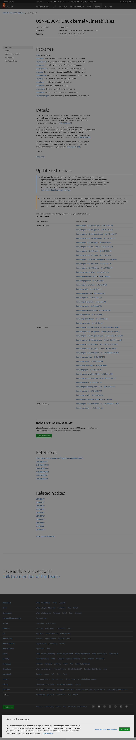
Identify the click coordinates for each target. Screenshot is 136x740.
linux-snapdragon (42, 96)
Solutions (6, 689)
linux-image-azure (82, 361)
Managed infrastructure (12, 618)
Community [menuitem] (72, 2)
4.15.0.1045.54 (104, 310)
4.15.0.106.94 (98, 281)
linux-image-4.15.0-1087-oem (87, 264)
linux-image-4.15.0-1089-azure (87, 268)
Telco (69, 694)
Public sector (60, 694)
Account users (57, 679)
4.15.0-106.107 (107, 230)
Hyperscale (40, 649)
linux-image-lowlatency (84, 302)
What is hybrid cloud (82, 654)
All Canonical (124, 2)
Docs (69, 608)
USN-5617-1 (40, 499)
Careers (58, 706)
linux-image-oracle (83, 395)
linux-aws (39, 58)
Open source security (84, 689)
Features (39, 638)
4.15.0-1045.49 (107, 225)
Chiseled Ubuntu (59, 669)
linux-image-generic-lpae (85, 285)
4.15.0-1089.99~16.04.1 (110, 353)
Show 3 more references (45, 536)
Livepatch (63, 6)
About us (39, 706)
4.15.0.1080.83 (101, 319)
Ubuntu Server (8, 649)
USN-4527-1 (40, 502)
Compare (57, 664)
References (9, 57)
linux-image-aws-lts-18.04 (85, 272)
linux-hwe (39, 79)
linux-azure (40, 65)
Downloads (7, 674)
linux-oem (40, 85)
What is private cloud (65, 654)
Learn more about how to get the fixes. (56, 190)
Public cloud (113, 654)
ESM (54, 6)
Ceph (4, 608)
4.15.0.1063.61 (97, 314)
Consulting (61, 608)
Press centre (82, 706)
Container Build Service (92, 669)
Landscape (7, 664)
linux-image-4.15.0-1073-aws (87, 255)
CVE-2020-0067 (65, 123)
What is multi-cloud (99, 654)
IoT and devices (99, 689)
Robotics (6, 628)
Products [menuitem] (39, 2)
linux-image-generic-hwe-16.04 (87, 374)
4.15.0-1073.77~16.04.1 (109, 344)
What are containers (43, 669)
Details (7, 51)
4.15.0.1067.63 (96, 298)
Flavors (62, 643)
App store (39, 633)
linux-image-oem (82, 306)
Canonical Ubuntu (8, 2)
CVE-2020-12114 (73, 147)
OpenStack (7, 603)
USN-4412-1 (40, 509)
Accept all (124, 729)
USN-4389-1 (40, 523)
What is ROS (49, 628)
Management (65, 633)
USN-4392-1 (40, 516)
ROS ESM (39, 628)
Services (61, 638)
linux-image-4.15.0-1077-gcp (86, 348)
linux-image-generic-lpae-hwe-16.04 (89, 378)
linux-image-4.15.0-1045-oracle (87, 225)
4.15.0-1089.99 (106, 268)
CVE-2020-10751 (42, 472)
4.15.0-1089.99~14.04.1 (110, 404)
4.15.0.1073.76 (103, 272)
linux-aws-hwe (41, 62)
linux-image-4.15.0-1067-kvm (87, 251)
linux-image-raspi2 (83, 314)
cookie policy (48, 733)
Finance (75, 694)
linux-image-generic (83, 281)
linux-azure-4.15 (42, 68)
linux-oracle (40, 89)
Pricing (67, 679)
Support (62, 603)
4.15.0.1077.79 (95, 370)
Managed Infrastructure (65, 689)
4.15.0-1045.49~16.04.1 (110, 327)
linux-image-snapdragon (85, 319)
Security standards (77, 6)
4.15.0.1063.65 (95, 289)
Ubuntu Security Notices (13, 13)
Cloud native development (117, 689)
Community (61, 628)
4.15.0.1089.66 (97, 408)
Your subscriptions (43, 679)
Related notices (11, 61)
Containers (7, 669)
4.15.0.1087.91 (96, 306)
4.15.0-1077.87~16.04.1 (109, 348)
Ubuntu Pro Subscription (45, 684)
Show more (40, 157)
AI (37, 689)
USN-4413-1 (40, 506)
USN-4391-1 (40, 519)
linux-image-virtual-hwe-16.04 (87, 399)
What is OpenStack (43, 603)
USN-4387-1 (40, 529)
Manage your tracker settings (106, 729)
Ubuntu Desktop (9, 643)
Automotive (40, 694)
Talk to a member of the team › (31, 576)
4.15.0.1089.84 (97, 361)
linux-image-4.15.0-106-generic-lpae (89, 234)
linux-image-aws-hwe (84, 357)
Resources (78, 613)
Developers (53, 643)
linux (38, 55)
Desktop (39, 674)
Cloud (5, 654)
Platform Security (42, 6)
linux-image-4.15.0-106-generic (87, 230)
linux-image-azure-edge (85, 365)
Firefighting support (88, 679)
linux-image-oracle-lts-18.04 (86, 310)
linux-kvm (39, 82)
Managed (51, 608)
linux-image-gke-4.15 (84, 293)
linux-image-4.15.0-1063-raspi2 (87, 247)
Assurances (107, 6)
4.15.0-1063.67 (107, 247)
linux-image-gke (82, 289)
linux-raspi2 (40, 92)
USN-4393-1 (40, 512)
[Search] (133, 1)
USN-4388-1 (40, 526)
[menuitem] (125, 1)
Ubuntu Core (7, 638)
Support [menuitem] (61, 2)
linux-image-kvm (82, 298)
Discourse (75, 679)
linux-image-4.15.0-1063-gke (87, 242)
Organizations (41, 643)
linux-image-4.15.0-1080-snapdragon (90, 259)
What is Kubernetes (43, 613)
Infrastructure (50, 689)
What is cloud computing (45, 654)
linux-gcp (39, 72)
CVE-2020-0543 (85, 137)
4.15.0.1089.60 (104, 276)
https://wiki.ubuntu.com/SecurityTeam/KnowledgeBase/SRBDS (59, 458)
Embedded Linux (52, 633)
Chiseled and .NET (75, 669)
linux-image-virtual (83, 323)
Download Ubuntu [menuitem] (87, 2)
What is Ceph (41, 608)
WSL (53, 674)
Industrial (50, 694)
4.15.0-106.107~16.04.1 (111, 331)
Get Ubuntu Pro (44, 436)
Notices (97, 6)
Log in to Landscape (82, 664)
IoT (4, 633)
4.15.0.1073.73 (99, 357)
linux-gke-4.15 (41, 75)
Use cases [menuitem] (50, 2)
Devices (78, 684)
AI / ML (5, 623)
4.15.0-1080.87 (111, 259)
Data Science (51, 623)
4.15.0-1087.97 (106, 264)
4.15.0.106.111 (107, 374)
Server (47, 674)
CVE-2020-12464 (42, 465)
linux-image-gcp (82, 370)
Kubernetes (7, 613)
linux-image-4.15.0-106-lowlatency (89, 238)
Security (6, 659)
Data (41, 689)
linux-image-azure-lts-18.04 (86, 276)
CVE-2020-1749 (42, 462)
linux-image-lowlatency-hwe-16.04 (89, 387)
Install (54, 603)
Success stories (50, 638)
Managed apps (41, 618)
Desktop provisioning (65, 684)
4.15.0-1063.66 (105, 242)
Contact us (8, 707)
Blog (64, 706)
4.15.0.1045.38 (97, 395)
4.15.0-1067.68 (105, 251)
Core (59, 674)
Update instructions (12, 54)
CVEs (89, 6)
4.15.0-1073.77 (105, 255)
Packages (8, 47)
